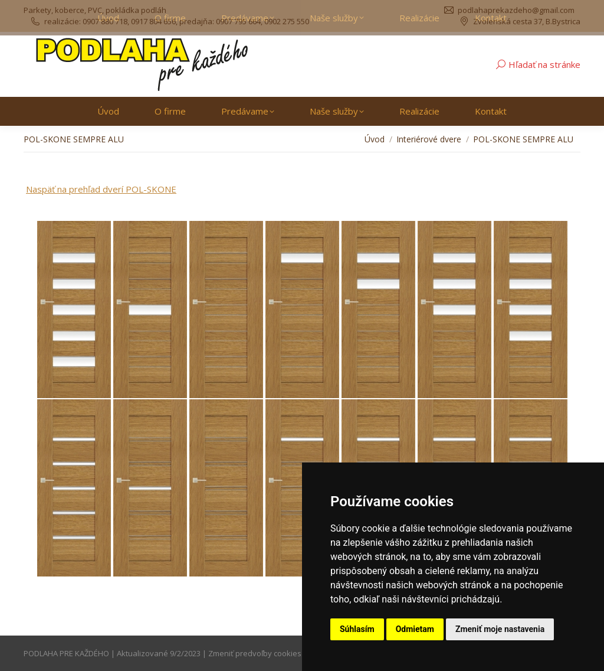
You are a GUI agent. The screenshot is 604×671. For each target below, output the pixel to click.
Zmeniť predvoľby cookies (254, 653)
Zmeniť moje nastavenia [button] (499, 629)
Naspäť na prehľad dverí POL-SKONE (101, 189)
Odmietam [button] (415, 629)
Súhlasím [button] (357, 629)
